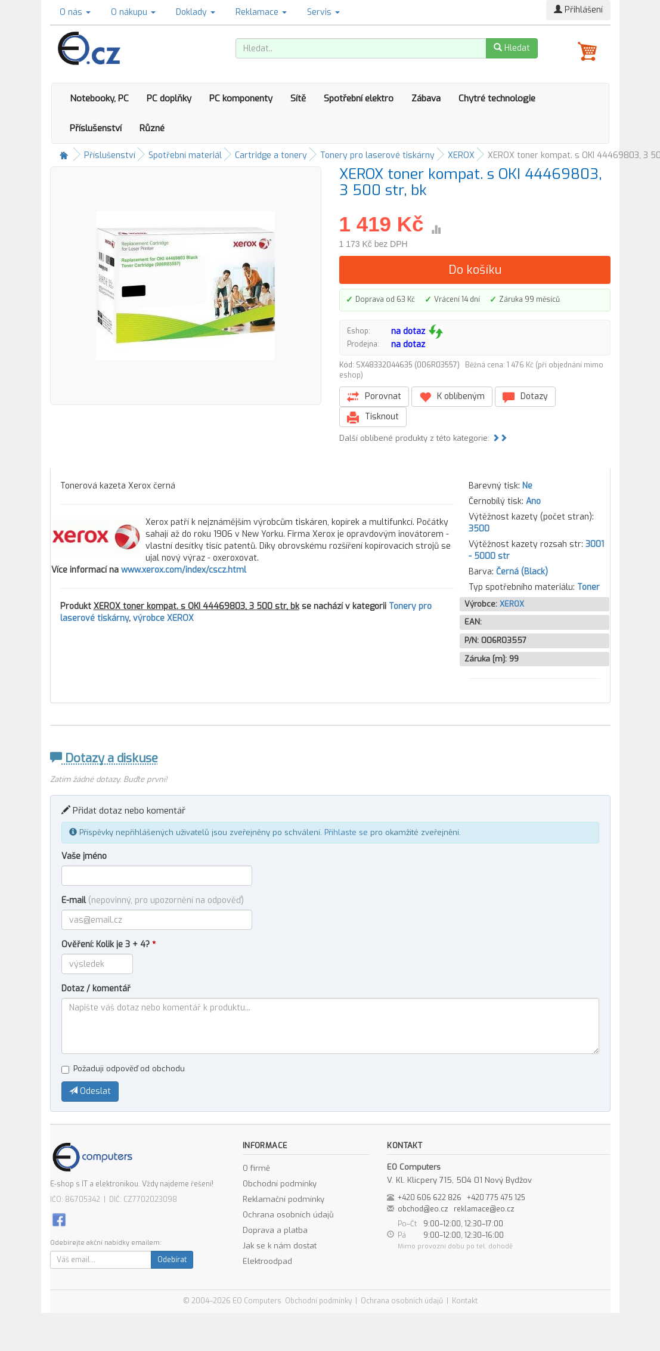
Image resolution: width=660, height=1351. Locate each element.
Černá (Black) (522, 571)
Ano (533, 501)
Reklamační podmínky (283, 1199)
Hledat (512, 48)
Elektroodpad (267, 1261)
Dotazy (525, 397)
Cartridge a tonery (271, 155)
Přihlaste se (346, 832)
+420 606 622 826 (429, 1197)
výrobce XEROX (163, 618)
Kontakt (465, 1301)
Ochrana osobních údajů (288, 1215)
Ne (527, 485)
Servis (323, 12)
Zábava (426, 98)
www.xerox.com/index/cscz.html (183, 570)
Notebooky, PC (99, 98)
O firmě (256, 1168)
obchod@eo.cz (423, 1209)
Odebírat (172, 1260)
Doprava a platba (275, 1230)
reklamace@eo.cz (484, 1209)
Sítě (298, 98)
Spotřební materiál (185, 155)
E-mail (152, 900)
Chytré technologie (496, 98)
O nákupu (133, 12)
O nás (75, 12)
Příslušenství (96, 128)
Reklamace (261, 12)
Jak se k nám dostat (280, 1246)
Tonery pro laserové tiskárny (377, 155)
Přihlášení (578, 10)
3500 (479, 528)
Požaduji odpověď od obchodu (123, 1069)
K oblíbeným (452, 397)
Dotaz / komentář (96, 988)
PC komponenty (240, 98)
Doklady (195, 12)
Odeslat (90, 1091)
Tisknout (373, 417)
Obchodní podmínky (280, 1184)
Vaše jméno (84, 856)
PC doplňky (169, 98)
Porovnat (374, 397)
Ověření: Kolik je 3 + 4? (108, 944)
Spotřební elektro (358, 98)
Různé (152, 128)
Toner (588, 587)
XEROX (461, 155)
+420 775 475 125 (496, 1197)
